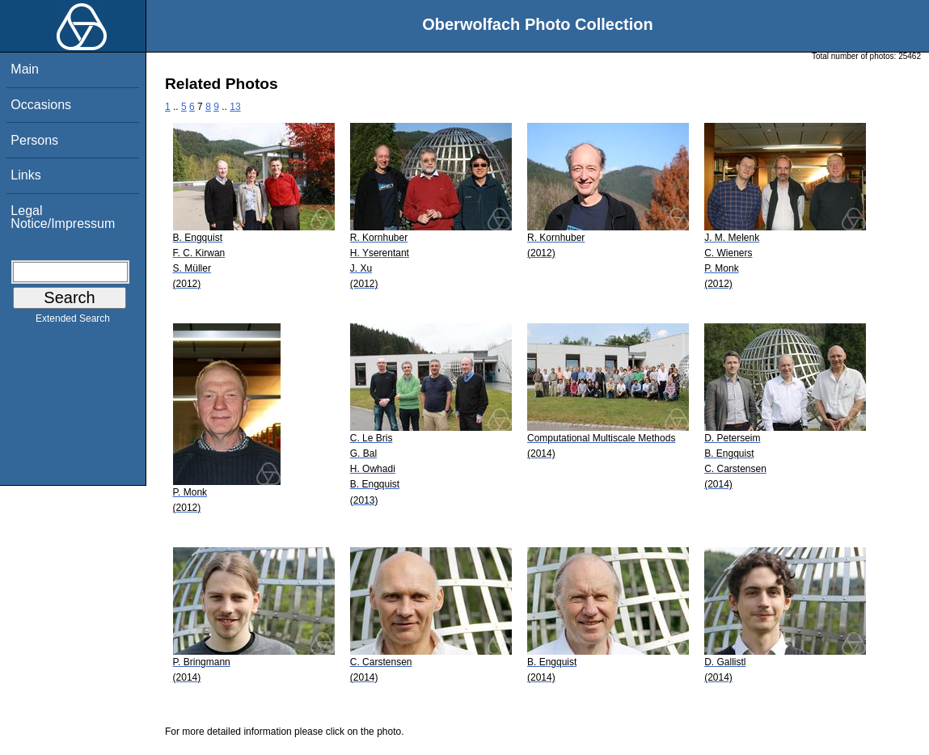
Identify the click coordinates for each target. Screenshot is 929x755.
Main (25, 69)
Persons (34, 140)
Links (25, 175)
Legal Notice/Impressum (63, 217)
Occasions (41, 105)
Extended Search (73, 322)
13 (235, 106)
